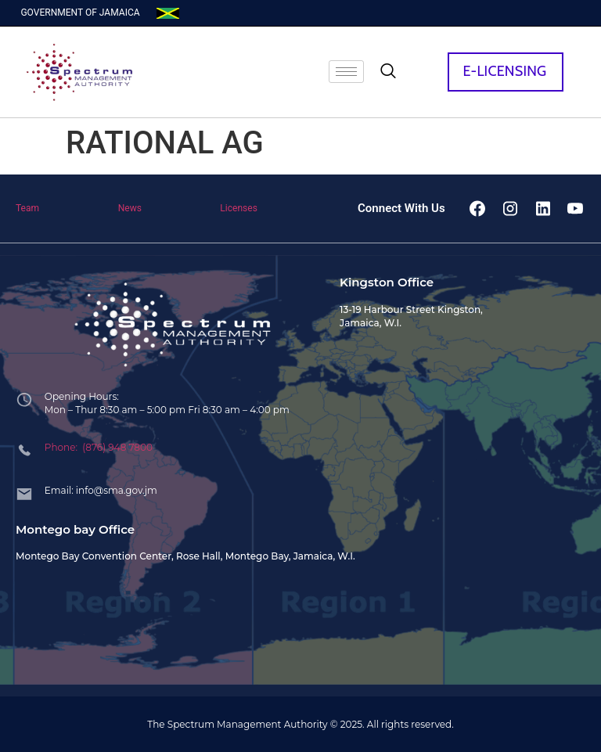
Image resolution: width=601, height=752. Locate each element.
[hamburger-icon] (346, 71)
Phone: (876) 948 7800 (99, 447)
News (130, 208)
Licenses (238, 208)
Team (27, 208)
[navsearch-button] (388, 72)
